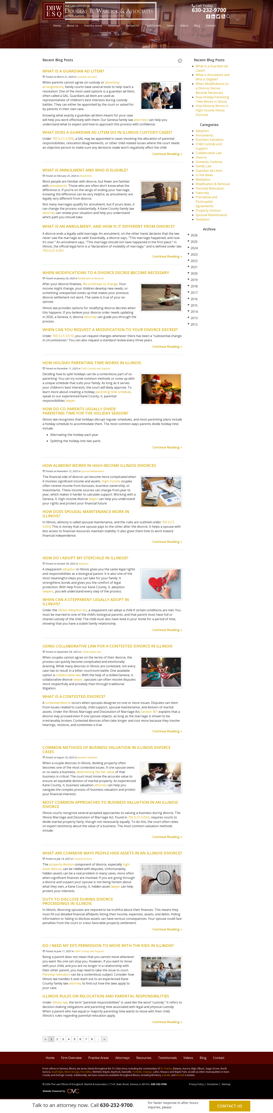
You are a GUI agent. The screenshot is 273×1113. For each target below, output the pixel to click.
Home (57, 25)
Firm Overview (71, 1058)
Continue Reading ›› (167, 154)
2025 (193, 242)
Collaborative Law (91, 651)
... (98, 1039)
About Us (72, 25)
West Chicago (71, 1071)
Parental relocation (56, 974)
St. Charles (166, 1068)
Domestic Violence (209, 162)
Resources (132, 25)
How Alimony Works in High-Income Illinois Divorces (212, 110)
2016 (193, 299)
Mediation (203, 179)
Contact (211, 25)
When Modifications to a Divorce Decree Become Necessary (212, 88)
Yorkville (137, 1071)
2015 (193, 305)
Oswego (147, 1071)
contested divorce (58, 703)
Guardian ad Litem (87, 76)
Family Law (203, 166)
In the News (204, 175)
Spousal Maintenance (92, 471)
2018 (193, 286)
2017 (193, 293)
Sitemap (226, 1084)
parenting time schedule (113, 392)
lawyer (70, 400)
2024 (193, 248)
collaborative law (68, 675)
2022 (193, 261)
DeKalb (166, 1075)
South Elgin (57, 1071)
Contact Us (229, 1106)
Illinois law (59, 1002)
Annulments (85, 176)
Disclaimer (213, 1084)
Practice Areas (93, 25)
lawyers (48, 591)
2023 (193, 254)
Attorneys (114, 25)
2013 (193, 318)
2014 (193, 312)
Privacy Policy (196, 1084)
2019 (193, 280)
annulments (58, 186)
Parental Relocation (210, 188)
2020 (193, 273)
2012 (193, 324)
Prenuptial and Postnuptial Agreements (206, 201)
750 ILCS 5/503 (138, 817)
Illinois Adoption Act (72, 610)
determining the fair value (95, 772)
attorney (48, 213)
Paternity (202, 193)
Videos (184, 25)
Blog (197, 25)
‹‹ (45, 1039)
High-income (111, 481)
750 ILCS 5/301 (53, 250)
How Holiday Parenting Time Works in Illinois (212, 99)
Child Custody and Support (95, 368)
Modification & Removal (91, 278)
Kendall (180, 1075)
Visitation (202, 219)
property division (61, 864)
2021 (193, 267)
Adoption (83, 563)
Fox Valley (85, 1071)
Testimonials (153, 25)
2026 (193, 235)
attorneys (140, 120)
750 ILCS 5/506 (63, 138)
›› (104, 1039)
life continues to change (100, 284)
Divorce (201, 157)
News (170, 25)
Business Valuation (87, 757)
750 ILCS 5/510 (63, 336)
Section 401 (149, 712)
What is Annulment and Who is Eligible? (213, 77)
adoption (68, 569)
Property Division (82, 858)
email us (179, 1107)
